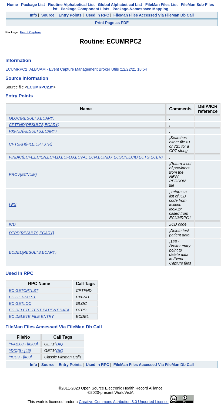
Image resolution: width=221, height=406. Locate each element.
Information (18, 60)
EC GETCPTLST (23, 290)
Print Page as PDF (112, 23)
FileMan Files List (161, 4)
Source (48, 15)
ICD (12, 224)
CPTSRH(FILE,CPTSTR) (30, 144)
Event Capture (30, 32)
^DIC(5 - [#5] (20, 350)
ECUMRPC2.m (40, 87)
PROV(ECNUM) (23, 174)
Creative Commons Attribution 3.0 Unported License (124, 402)
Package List (33, 4)
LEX (12, 205)
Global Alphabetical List (120, 4)
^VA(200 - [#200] (23, 344)
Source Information (26, 78)
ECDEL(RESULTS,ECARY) (32, 252)
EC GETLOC (20, 303)
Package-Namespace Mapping (140, 9)
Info (33, 15)
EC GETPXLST (22, 297)
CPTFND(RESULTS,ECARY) (34, 125)
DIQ (59, 344)
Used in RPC (97, 15)
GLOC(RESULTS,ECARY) (32, 118)
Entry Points (70, 15)
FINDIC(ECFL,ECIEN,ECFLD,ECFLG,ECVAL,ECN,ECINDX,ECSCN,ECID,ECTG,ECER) (86, 157)
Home (12, 4)
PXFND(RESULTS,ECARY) (33, 131)
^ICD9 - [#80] (20, 357)
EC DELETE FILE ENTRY (31, 316)
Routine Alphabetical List (71, 4)
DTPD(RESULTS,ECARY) (31, 233)
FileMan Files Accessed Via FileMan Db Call (153, 15)
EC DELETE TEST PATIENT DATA (39, 310)
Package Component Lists (85, 9)
